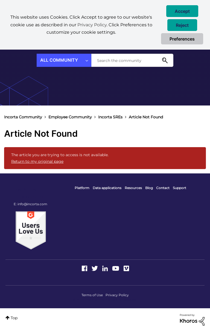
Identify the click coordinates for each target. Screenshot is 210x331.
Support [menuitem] (179, 188)
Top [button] (14, 317)
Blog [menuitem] (149, 188)
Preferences (182, 39)
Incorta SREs (110, 117)
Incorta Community (23, 117)
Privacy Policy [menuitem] (117, 295)
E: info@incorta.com (30, 204)
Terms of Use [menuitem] (92, 295)
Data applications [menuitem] (107, 188)
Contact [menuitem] (163, 188)
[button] (182, 11)
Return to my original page (37, 161)
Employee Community (70, 117)
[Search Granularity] (64, 60)
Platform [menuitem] (82, 188)
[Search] (132, 60)
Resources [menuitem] (133, 188)
